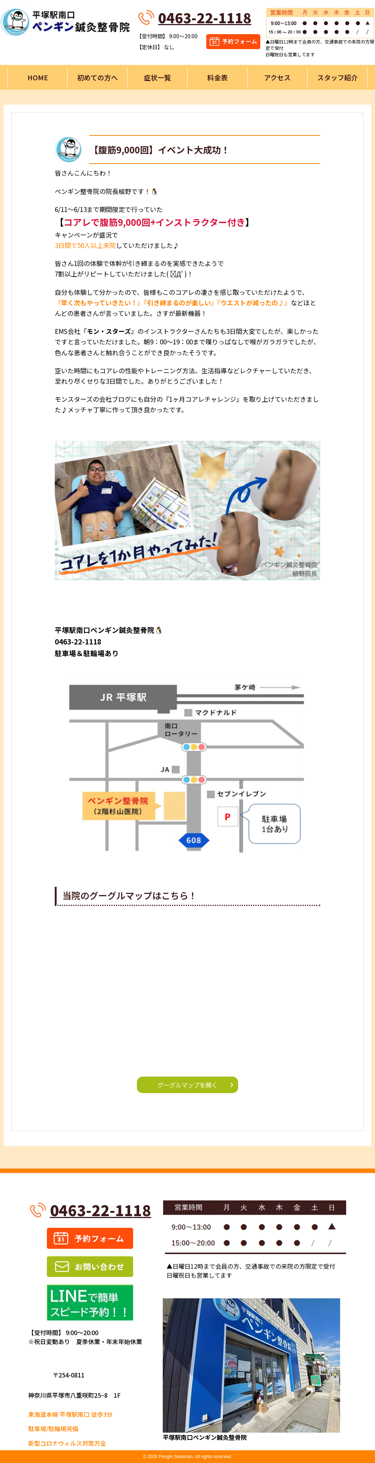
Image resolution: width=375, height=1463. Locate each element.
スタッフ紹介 (337, 77)
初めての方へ (97, 77)
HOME (37, 77)
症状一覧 (157, 77)
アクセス (277, 77)
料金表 (217, 77)
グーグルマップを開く (188, 1084)
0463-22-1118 (204, 17)
